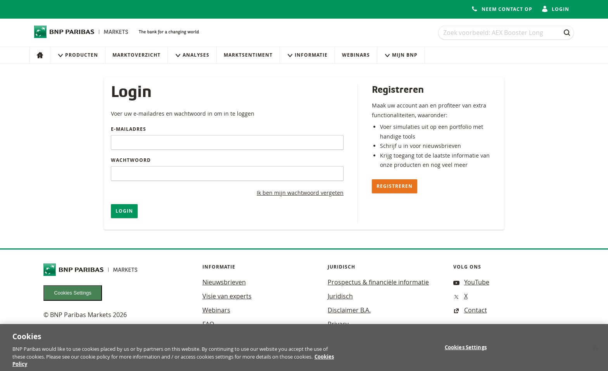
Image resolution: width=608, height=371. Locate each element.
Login (124, 211)
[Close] (595, 350)
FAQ (208, 324)
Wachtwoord (131, 160)
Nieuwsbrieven (224, 282)
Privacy (338, 324)
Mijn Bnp (401, 55)
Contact (470, 310)
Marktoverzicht (136, 55)
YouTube (471, 282)
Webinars (356, 55)
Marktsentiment (248, 55)
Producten (77, 55)
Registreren (395, 186)
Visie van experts (227, 296)
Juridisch (340, 296)
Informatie (307, 55)
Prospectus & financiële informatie (378, 282)
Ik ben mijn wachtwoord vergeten (300, 192)
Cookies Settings (73, 293)
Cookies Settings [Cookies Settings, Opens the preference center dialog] (466, 350)
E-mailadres (128, 129)
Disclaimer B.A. (349, 310)
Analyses (192, 55)
